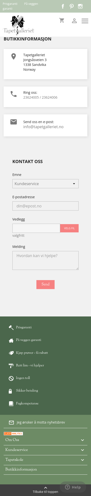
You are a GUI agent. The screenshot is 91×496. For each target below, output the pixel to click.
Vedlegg (18, 219)
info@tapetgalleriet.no (43, 126)
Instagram (80, 6)
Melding (18, 246)
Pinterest (71, 6)
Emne (16, 174)
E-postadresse (23, 197)
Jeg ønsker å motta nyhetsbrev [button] (36, 422)
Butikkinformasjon (21, 469)
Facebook (63, 6)
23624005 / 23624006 (40, 97)
